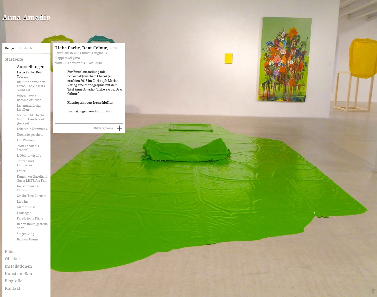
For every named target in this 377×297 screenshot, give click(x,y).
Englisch (26, 48)
